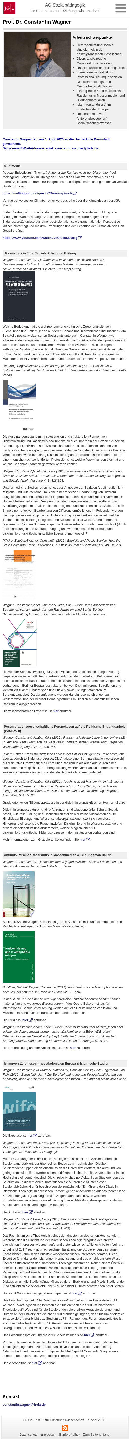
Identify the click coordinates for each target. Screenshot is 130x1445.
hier (55, 711)
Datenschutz (28, 1434)
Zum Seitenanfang (96, 1434)
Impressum (48, 1434)
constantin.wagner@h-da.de (76, 148)
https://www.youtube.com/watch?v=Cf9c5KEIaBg (40, 238)
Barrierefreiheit (69, 1434)
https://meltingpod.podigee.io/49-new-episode (38, 193)
